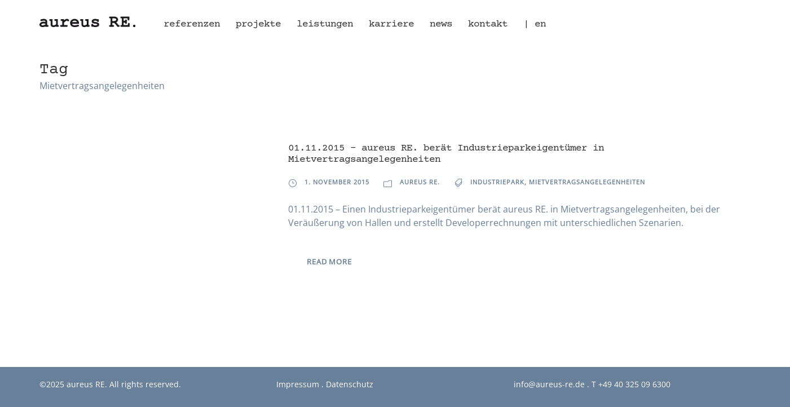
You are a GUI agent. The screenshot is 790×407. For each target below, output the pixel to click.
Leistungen (325, 24)
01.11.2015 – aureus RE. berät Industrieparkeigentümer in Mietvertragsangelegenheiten (446, 154)
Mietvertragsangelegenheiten (587, 182)
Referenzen (192, 24)
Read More (329, 261)
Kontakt (487, 24)
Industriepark (497, 182)
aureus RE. (420, 182)
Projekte (258, 24)
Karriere (391, 24)
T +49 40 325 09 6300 (631, 384)
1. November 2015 (336, 182)
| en (534, 24)
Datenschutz (349, 384)
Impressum (297, 384)
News (441, 24)
